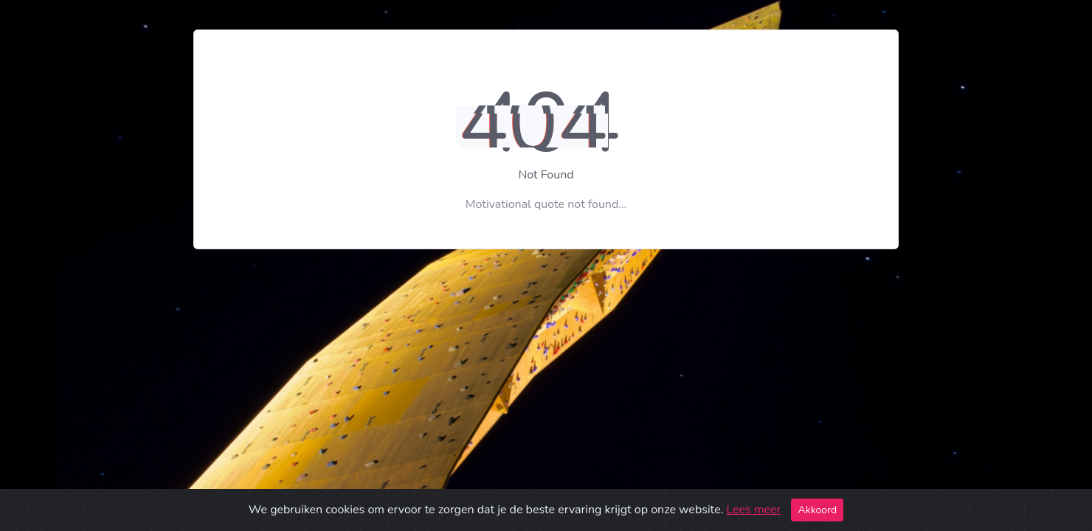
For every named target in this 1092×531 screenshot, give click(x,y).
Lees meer (753, 510)
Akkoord (817, 510)
